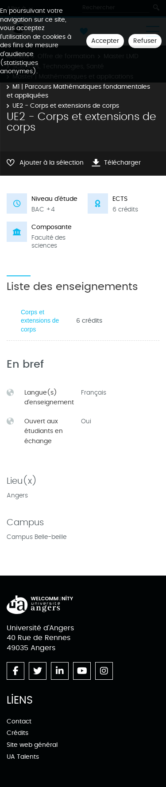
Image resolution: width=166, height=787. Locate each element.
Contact (19, 721)
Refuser (145, 40)
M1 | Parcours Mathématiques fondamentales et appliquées (78, 91)
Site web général (32, 744)
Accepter (105, 40)
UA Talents (23, 756)
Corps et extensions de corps (40, 321)
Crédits (17, 733)
